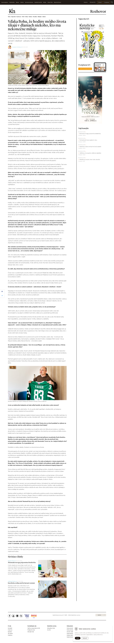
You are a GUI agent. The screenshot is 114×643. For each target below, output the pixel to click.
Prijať (77, 638)
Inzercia (85, 2)
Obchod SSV (93, 2)
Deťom (44, 16)
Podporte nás (31, 630)
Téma (9, 16)
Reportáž (13, 16)
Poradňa (35, 16)
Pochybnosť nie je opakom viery (88, 140)
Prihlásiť (100, 2)
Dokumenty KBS (71, 633)
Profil (23, 16)
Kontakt (10, 628)
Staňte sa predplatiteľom (85, 68)
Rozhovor (18, 16)
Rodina (30, 16)
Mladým (40, 16)
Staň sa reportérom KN (34, 628)
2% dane (10, 633)
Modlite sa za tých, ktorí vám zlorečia (90, 159)
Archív (99, 615)
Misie (26, 16)
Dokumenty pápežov (72, 628)
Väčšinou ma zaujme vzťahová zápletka (90, 153)
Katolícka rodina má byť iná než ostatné (21, 583)
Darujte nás (31, 631)
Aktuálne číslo (51, 628)
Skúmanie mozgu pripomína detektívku (22, 562)
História (10, 635)
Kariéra (10, 631)
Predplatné (106, 2)
